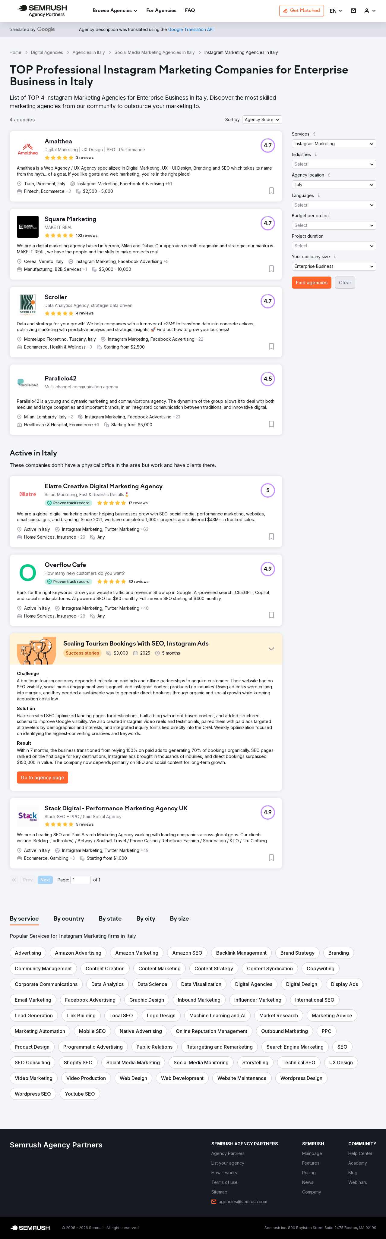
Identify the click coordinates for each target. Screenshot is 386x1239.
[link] (161, 11)
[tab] (24, 919)
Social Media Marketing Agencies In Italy (155, 52)
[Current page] (80, 880)
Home (15, 52)
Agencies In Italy (89, 52)
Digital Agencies (47, 52)
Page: (63, 879)
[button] (336, 11)
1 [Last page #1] (99, 879)
